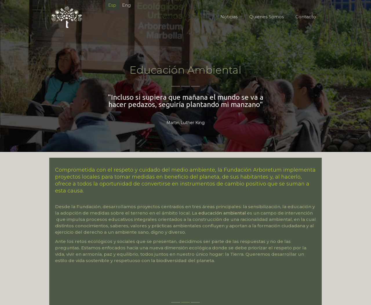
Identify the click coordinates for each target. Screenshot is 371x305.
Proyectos (198, 16)
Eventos (169, 16)
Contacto (305, 16)
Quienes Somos (266, 16)
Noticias (229, 16)
